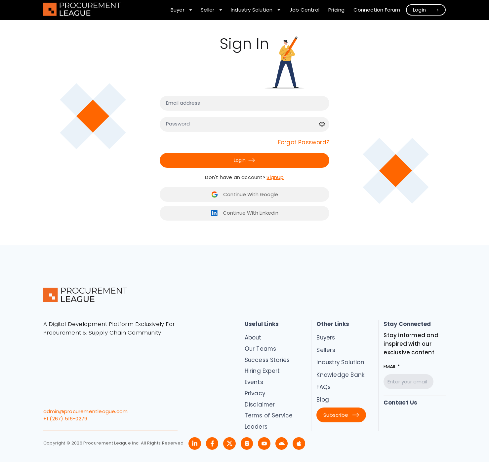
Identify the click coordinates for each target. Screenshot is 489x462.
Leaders (256, 427)
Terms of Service (269, 415)
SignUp (275, 177)
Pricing (336, 9)
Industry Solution (340, 362)
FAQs (323, 387)
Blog (322, 400)
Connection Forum (376, 9)
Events (254, 382)
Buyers (325, 337)
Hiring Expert (262, 371)
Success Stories (267, 360)
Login (426, 9)
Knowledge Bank (340, 375)
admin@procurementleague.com (85, 411)
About (253, 337)
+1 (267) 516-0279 (65, 418)
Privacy (255, 393)
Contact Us (400, 403)
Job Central (304, 9)
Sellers (325, 350)
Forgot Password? (303, 142)
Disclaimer (260, 405)
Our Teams (260, 349)
